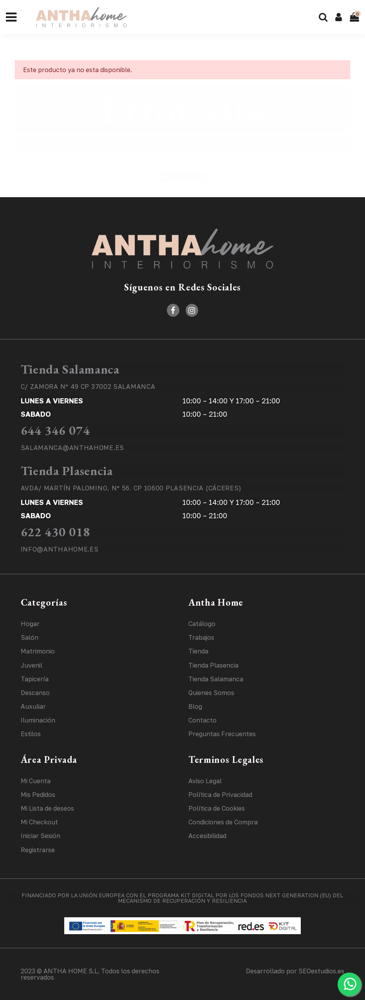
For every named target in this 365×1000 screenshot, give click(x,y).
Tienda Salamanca (70, 369)
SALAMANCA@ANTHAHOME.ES (72, 448)
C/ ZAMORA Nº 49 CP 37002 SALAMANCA (88, 386)
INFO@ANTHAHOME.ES (60, 549)
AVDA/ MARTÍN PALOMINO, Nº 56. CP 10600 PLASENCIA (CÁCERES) (131, 488)
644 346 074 (55, 430)
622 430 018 (55, 532)
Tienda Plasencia (67, 471)
